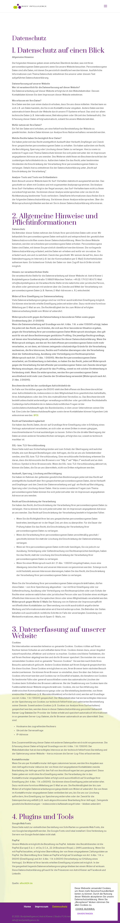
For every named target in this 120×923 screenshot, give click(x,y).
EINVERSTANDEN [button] (85, 913)
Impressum (41, 906)
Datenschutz (59, 906)
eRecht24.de (26, 883)
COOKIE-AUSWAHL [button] (85, 909)
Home (27, 906)
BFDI (36, 415)
